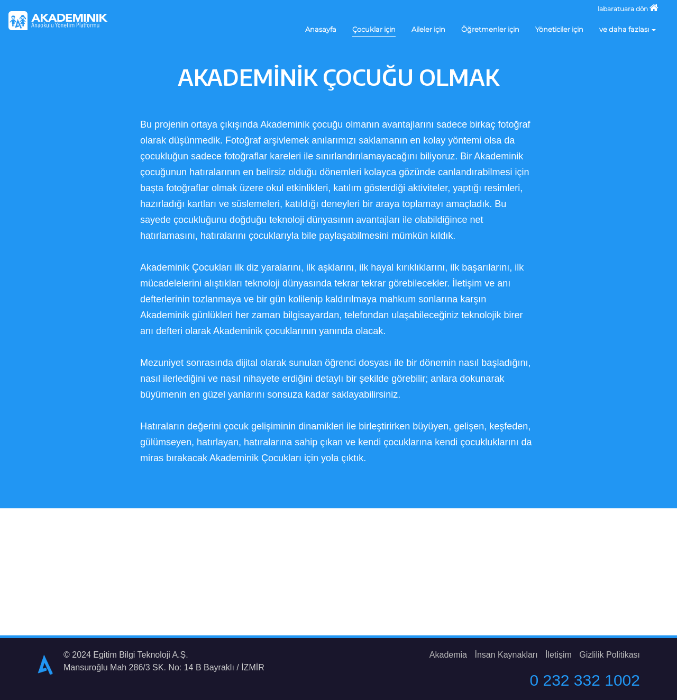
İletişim (558, 654)
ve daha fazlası (627, 29)
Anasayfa (320, 29)
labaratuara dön (628, 8)
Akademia (448, 654)
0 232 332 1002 (584, 680)
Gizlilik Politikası (609, 654)
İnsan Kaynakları (505, 654)
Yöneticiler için (559, 29)
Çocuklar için (374, 29)
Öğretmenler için (490, 29)
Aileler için (428, 29)
